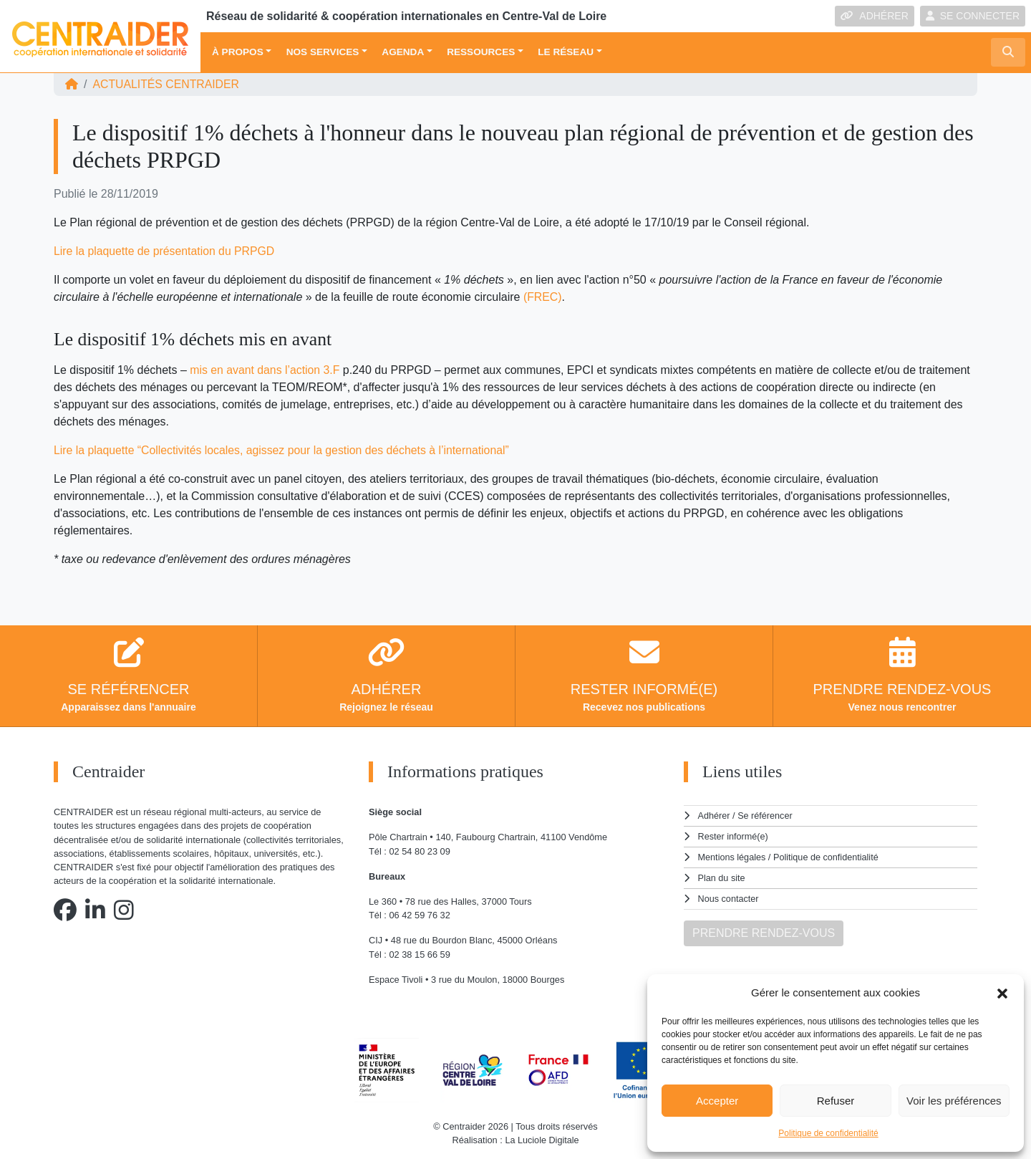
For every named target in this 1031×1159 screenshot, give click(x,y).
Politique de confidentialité (828, 1133)
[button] (1002, 993)
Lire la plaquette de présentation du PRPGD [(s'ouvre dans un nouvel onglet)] (165, 251)
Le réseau (566, 52)
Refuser (836, 1101)
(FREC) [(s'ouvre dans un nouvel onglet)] (542, 297)
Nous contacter (729, 896)
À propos (237, 52)
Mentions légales (732, 856)
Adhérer (713, 815)
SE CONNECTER (973, 15)
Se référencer (765, 815)
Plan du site (722, 876)
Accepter (717, 1101)
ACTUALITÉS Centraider (166, 84)
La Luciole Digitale (542, 1140)
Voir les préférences (954, 1101)
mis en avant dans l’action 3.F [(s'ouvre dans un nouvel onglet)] (266, 370)
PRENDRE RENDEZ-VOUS (763, 930)
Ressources (481, 52)
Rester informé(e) (734, 835)
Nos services (322, 52)
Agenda (403, 52)
